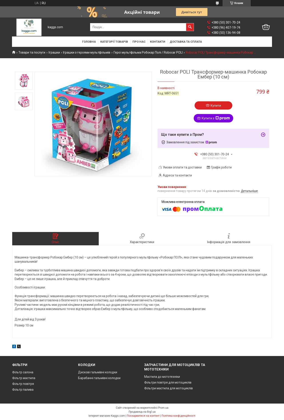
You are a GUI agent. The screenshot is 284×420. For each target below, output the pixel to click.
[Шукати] (190, 27)
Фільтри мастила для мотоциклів (168, 388)
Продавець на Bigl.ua (142, 411)
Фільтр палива (23, 389)
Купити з (216, 118)
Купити (216, 105)
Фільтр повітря (23, 384)
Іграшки (54, 52)
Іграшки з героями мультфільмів (86, 52)
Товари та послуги (31, 52)
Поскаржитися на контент (143, 415)
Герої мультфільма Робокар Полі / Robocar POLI (148, 52)
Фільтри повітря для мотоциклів (167, 382)
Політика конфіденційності (178, 415)
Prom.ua (163, 407)
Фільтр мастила (23, 378)
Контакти (157, 41)
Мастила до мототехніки (162, 376)
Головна (89, 41)
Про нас (139, 41)
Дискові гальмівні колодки (97, 372)
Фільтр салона (22, 372)
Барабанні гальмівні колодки (99, 378)
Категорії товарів (114, 41)
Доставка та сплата (186, 41)
